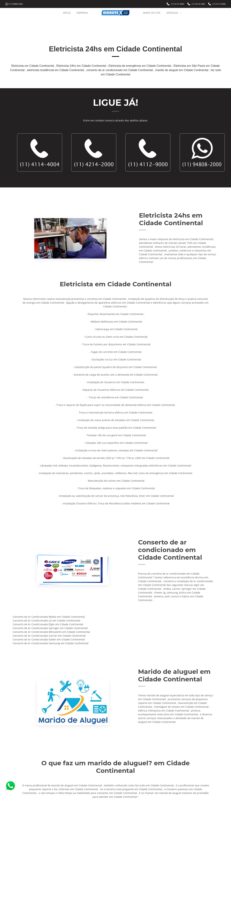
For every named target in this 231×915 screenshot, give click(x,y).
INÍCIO (67, 12)
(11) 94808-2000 (15, 4)
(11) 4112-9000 (219, 4)
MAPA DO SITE (151, 12)
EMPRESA (82, 12)
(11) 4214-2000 (198, 4)
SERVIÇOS (174, 12)
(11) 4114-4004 (177, 4)
